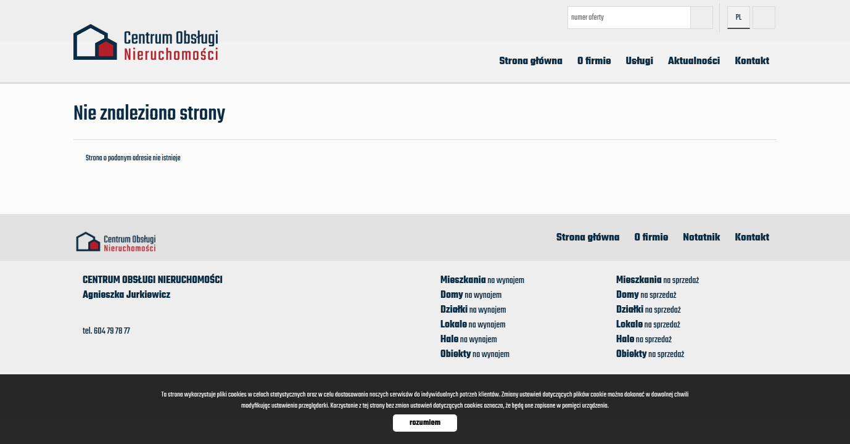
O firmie (594, 62)
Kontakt (752, 62)
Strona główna (531, 62)
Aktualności (694, 62)
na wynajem (482, 280)
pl (739, 18)
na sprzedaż (657, 280)
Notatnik (701, 238)
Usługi (639, 62)
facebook (764, 17)
